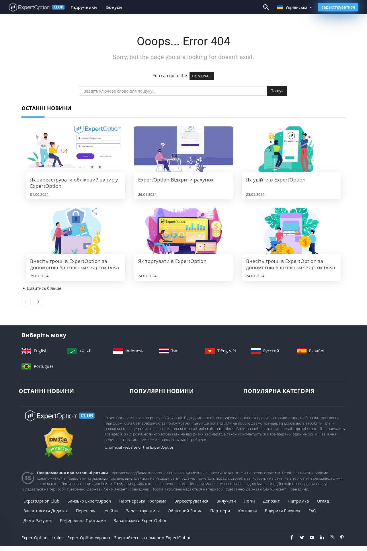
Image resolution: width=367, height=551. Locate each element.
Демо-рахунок (38, 520)
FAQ (313, 510)
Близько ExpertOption (89, 501)
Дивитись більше (41, 288)
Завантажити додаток (46, 510)
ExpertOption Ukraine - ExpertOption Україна (66, 537)
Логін (249, 501)
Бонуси (114, 7)
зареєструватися (338, 7)
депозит (271, 501)
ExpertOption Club (41, 501)
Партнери (220, 510)
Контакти (247, 510)
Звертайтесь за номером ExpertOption (153, 537)
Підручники (84, 7)
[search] (173, 91)
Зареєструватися (143, 510)
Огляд (323, 501)
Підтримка (298, 501)
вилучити (226, 501)
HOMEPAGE (202, 76)
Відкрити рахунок (282, 510)
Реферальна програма (83, 520)
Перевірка (86, 510)
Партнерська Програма (143, 501)
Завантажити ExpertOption (140, 520)
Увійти (111, 510)
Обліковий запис (185, 510)
